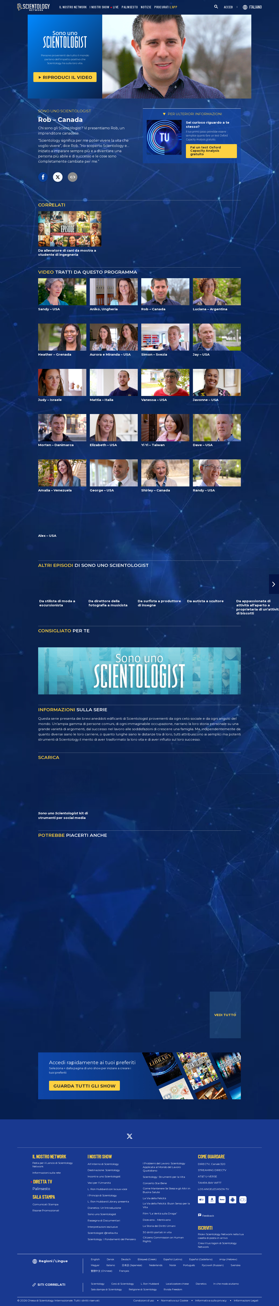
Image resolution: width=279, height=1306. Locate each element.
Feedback (208, 1215)
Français (124, 1270)
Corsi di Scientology (122, 1283)
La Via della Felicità (154, 1198)
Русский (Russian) (213, 1265)
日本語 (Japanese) (132, 1265)
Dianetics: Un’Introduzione (104, 1207)
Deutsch (126, 1259)
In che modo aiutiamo (226, 1283)
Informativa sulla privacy (211, 1300)
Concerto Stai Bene (155, 1183)
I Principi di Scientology (102, 1195)
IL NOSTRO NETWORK (73, 7)
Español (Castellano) (201, 1259)
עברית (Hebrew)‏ (228, 1259)
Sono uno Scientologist (102, 1214)
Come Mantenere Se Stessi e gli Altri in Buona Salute (166, 1190)
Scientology (97, 1283)
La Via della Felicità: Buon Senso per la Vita (166, 1205)
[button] (274, 584)
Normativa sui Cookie (174, 1300)
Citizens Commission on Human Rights (163, 1239)
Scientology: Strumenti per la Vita (164, 1176)
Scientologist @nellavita (103, 1232)
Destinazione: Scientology (104, 1170)
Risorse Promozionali (45, 1210)
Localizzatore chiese (177, 1283)
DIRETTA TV (42, 1181)
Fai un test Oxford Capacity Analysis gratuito (205, 150)
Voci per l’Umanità (99, 1182)
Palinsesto (41, 1189)
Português (189, 1265)
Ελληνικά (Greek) (147, 1259)
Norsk (172, 1265)
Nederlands (155, 1265)
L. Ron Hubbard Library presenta (108, 1201)
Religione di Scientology (143, 1289)
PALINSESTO (130, 7)
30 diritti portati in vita (157, 1232)
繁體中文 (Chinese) (101, 1270)
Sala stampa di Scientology (106, 1289)
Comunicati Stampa (45, 1204)
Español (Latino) (172, 1259)
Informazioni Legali (246, 1300)
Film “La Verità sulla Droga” (160, 1213)
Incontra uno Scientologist (104, 1176)
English (95, 1259)
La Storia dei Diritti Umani (159, 1226)
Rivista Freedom (173, 1289)
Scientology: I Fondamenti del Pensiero (112, 1239)
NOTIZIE (146, 7)
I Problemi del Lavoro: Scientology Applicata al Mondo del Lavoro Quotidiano (164, 1167)
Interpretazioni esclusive (103, 1226)
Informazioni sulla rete (46, 1172)
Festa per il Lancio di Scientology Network (52, 1164)
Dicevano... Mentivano (157, 1219)
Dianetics (201, 1283)
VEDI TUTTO (225, 1015)
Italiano (110, 1265)
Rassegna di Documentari (104, 1220)
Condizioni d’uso (143, 1300)
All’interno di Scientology (103, 1164)
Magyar (95, 1265)
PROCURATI (165, 7)
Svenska (235, 1265)
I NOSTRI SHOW (99, 7)
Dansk (110, 1259)
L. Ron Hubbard (150, 1283)
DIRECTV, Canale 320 (211, 1164)
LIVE (116, 7)
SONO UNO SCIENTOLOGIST (64, 111)
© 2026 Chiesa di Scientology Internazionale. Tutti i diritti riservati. (58, 1300)
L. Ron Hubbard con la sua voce (107, 1189)
